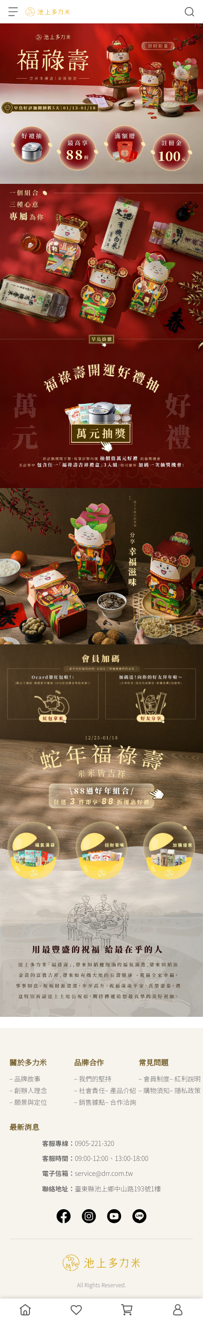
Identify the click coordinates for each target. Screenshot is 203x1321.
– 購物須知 (154, 1090)
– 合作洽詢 (121, 1102)
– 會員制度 (154, 1078)
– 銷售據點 (89, 1102)
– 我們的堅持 (93, 1078)
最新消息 (24, 1127)
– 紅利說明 (185, 1078)
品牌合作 (89, 1062)
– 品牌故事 (25, 1078)
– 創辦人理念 (28, 1090)
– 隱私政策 (185, 1090)
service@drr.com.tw (87, 1173)
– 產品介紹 (121, 1090)
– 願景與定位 (28, 1102)
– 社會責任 (89, 1090)
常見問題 (153, 1062)
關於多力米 (28, 1062)
